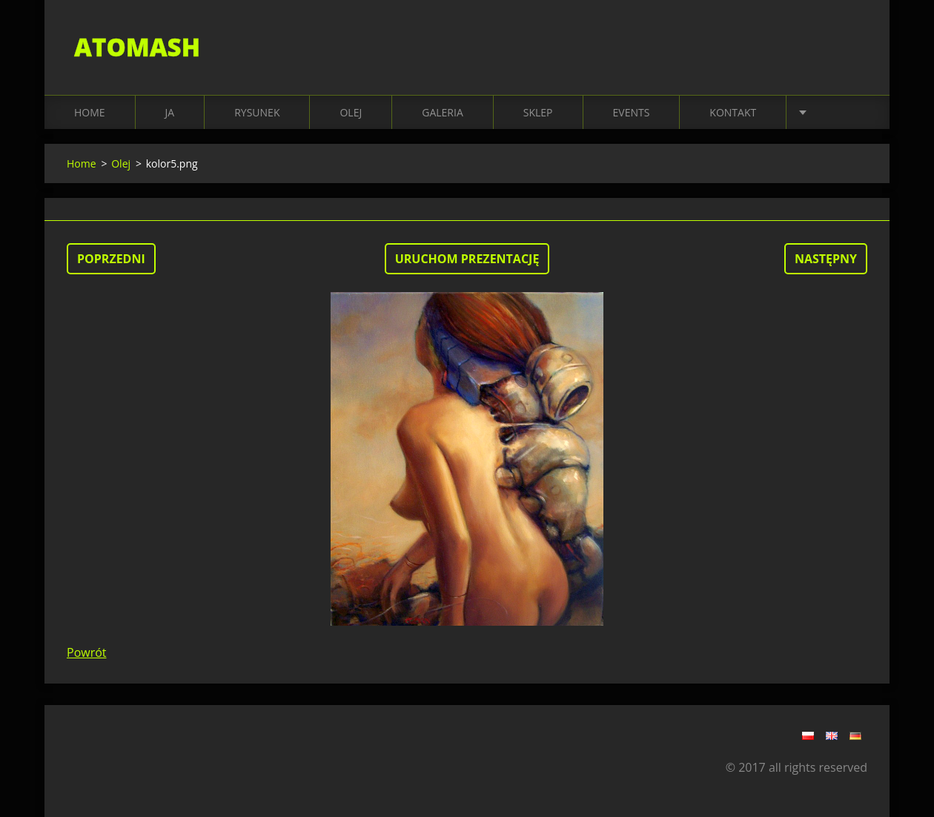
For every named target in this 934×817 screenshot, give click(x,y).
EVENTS (631, 112)
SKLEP (538, 112)
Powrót (87, 652)
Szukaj (851, 43)
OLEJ (351, 112)
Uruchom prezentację (467, 259)
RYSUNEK (256, 112)
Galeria (442, 112)
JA (170, 112)
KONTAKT (732, 112)
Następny (826, 259)
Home (89, 112)
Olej (120, 163)
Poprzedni (111, 259)
